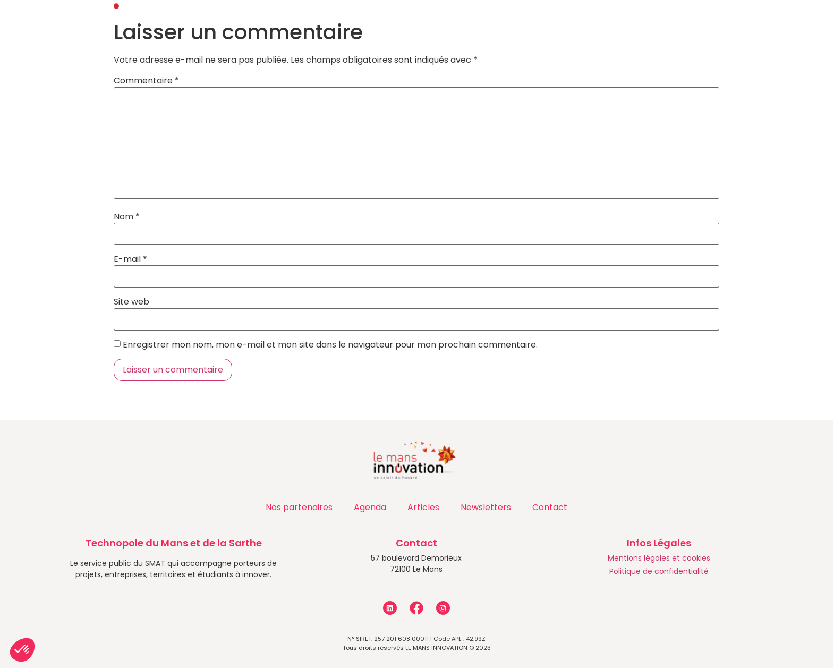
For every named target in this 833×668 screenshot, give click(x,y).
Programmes (417, 24)
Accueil (96, 24)
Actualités (503, 24)
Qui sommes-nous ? (185, 24)
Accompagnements (309, 24)
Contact (675, 24)
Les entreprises (594, 24)
